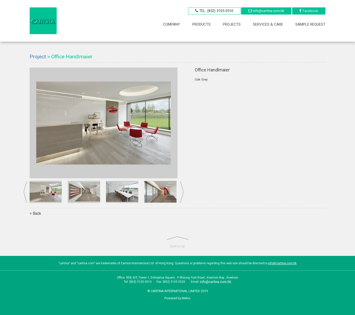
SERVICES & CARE (268, 24)
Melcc (186, 298)
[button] (177, 242)
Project (38, 57)
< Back (35, 213)
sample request (310, 24)
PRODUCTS (201, 24)
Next (182, 192)
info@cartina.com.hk (282, 263)
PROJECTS (232, 24)
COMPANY (171, 24)
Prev (25, 192)
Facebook (310, 10)
